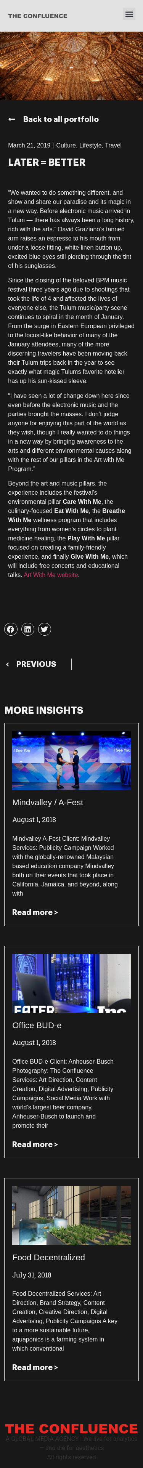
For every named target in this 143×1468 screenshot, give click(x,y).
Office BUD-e (36, 1025)
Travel (113, 145)
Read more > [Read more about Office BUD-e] (35, 1144)
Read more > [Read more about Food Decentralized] (35, 1367)
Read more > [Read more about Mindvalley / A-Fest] (35, 912)
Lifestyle (90, 145)
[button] (129, 14)
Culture (66, 145)
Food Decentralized (48, 1257)
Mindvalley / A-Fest (47, 802)
